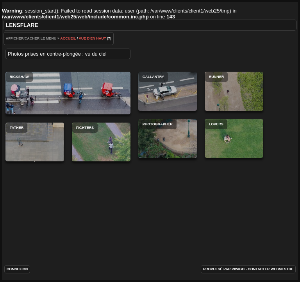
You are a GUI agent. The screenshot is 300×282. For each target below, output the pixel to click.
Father (34, 142)
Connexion (17, 269)
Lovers (234, 138)
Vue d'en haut (92, 38)
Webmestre (282, 269)
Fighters (101, 142)
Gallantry (167, 91)
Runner (234, 91)
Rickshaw (67, 93)
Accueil (68, 38)
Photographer (167, 138)
